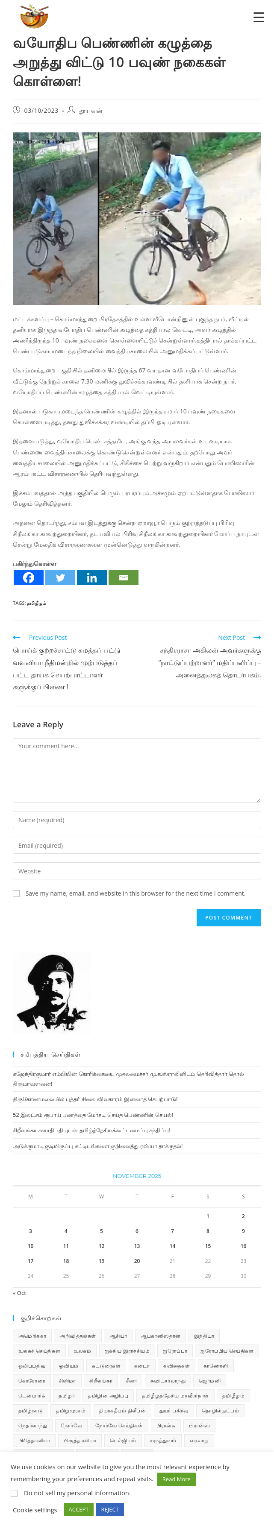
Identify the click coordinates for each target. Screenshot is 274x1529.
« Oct (19, 1293)
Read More (176, 1479)
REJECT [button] (109, 1509)
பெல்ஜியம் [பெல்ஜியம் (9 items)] (123, 1440)
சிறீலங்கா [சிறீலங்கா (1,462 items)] (100, 1380)
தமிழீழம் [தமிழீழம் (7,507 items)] (233, 1395)
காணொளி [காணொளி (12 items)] (215, 1365)
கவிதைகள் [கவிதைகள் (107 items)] (176, 1365)
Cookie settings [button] (35, 1510)
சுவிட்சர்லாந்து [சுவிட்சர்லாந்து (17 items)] (168, 1380)
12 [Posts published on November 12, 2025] (102, 1246)
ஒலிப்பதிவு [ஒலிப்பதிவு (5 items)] (31, 1365)
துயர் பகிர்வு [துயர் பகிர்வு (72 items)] (174, 1410)
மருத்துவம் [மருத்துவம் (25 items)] (163, 1440)
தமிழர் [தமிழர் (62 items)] (67, 1395)
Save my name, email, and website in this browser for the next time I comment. (136, 893)
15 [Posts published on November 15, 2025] (208, 1246)
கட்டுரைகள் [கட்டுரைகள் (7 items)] (106, 1365)
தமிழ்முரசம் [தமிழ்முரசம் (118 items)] (70, 1410)
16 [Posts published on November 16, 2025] (244, 1246)
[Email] (123, 577)
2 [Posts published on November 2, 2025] (243, 1216)
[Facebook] (29, 577)
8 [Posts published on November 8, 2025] (207, 1231)
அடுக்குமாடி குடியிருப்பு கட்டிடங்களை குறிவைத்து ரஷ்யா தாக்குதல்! (98, 1146)
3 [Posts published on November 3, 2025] (30, 1231)
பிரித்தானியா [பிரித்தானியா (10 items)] (34, 1440)
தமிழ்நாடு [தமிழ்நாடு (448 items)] (30, 1410)
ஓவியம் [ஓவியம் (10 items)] (69, 1365)
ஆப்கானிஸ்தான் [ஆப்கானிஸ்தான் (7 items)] (161, 1335)
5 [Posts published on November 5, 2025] (101, 1231)
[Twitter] (60, 577)
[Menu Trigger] (258, 16)
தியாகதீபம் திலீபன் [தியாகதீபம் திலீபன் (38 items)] (122, 1410)
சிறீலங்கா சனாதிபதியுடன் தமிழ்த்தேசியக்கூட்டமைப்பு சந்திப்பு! (92, 1130)
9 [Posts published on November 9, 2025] (243, 1231)
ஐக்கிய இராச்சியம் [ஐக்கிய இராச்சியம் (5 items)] (127, 1350)
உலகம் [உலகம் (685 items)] (82, 1350)
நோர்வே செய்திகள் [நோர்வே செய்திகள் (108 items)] (119, 1425)
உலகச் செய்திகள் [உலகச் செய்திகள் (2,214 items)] (39, 1350)
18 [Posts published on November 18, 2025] (66, 1261)
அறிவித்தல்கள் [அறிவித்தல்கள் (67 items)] (77, 1335)
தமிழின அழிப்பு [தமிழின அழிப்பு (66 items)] (108, 1395)
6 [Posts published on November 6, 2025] (137, 1231)
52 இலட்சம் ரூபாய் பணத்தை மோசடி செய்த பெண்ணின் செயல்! (93, 1115)
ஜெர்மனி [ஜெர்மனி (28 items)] (210, 1380)
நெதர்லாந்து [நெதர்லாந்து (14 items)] (32, 1425)
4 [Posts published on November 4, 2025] (66, 1231)
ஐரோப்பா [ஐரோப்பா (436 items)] (175, 1350)
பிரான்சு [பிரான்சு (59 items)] (166, 1425)
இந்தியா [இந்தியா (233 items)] (204, 1335)
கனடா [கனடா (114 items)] (142, 1365)
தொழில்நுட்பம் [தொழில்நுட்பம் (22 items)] (220, 1410)
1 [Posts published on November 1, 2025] (207, 1216)
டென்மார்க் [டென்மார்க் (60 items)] (31, 1395)
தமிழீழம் (36, 603)
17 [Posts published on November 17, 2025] (31, 1261)
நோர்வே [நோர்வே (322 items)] (71, 1425)
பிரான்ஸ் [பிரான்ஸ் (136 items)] (199, 1425)
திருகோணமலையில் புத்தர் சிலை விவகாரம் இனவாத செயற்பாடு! (95, 1099)
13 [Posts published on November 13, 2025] (137, 1246)
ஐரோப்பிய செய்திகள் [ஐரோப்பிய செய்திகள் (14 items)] (226, 1350)
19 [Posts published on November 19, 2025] (102, 1261)
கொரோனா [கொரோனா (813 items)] (31, 1380)
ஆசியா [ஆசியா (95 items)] (118, 1335)
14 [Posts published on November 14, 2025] (173, 1246)
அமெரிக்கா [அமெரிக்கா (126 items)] (32, 1335)
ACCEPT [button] (79, 1509)
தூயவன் (91, 110)
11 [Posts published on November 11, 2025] (66, 1246)
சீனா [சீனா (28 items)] (131, 1380)
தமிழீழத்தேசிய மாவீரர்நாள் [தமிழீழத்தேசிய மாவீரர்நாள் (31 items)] (175, 1395)
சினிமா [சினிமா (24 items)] (67, 1380)
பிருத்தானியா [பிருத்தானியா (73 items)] (80, 1440)
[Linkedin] (92, 577)
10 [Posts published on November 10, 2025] (31, 1246)
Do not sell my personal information (76, 1492)
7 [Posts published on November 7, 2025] (172, 1231)
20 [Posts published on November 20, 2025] (137, 1261)
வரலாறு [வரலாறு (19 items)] (199, 1440)
